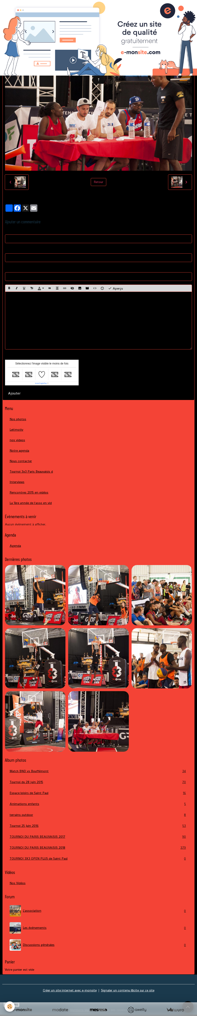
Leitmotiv (16, 430)
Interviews (17, 482)
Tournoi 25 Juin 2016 (98, 825)
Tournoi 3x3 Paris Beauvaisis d (31, 471)
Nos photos (18, 419)
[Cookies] (10, 1006)
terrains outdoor (98, 814)
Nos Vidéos (18, 883)
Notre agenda (19, 450)
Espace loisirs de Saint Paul (98, 793)
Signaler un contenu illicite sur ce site (127, 990)
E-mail (9, 249)
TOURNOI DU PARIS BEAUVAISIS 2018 (98, 847)
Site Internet (14, 268)
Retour (98, 182)
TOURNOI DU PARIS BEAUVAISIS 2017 (98, 836)
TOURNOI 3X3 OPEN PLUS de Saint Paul (98, 858)
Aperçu (115, 288)
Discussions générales (98, 945)
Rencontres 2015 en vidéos (29, 492)
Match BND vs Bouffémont (98, 771)
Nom (8, 230)
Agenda (15, 546)
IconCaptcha (41, 383)
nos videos (17, 440)
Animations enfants (98, 804)
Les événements (98, 928)
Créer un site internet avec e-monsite (70, 990)
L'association (98, 911)
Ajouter (14, 393)
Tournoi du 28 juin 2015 (98, 782)
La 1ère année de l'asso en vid (31, 503)
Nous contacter (21, 461)
